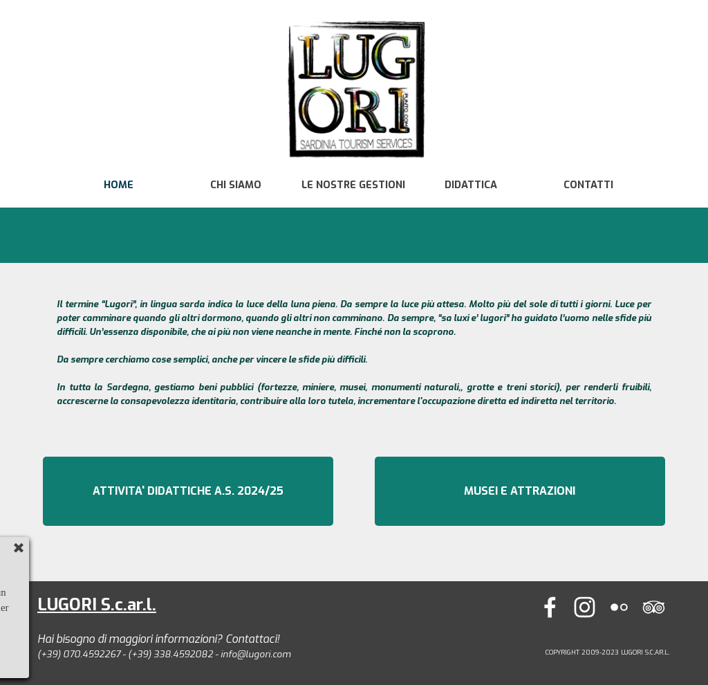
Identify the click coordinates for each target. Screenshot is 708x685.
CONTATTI (588, 185)
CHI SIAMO (235, 185)
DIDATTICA (471, 185)
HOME (118, 185)
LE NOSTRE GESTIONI (353, 185)
